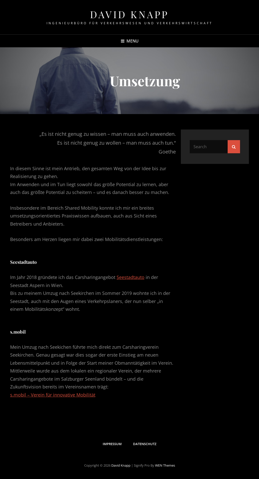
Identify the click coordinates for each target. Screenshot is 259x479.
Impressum (112, 444)
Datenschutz (144, 444)
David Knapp (129, 14)
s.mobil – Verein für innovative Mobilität (52, 395)
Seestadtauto (130, 277)
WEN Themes (165, 465)
